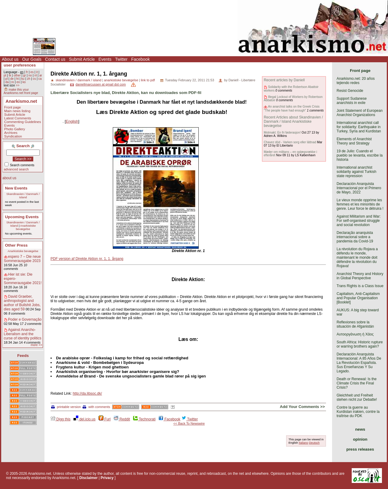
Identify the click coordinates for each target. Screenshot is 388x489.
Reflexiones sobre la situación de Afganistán (355, 324)
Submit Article (82, 59)
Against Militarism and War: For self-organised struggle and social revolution (359, 220)
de (12, 78)
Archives (11, 132)
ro (12, 82)
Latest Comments (17, 118)
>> (17, 85)
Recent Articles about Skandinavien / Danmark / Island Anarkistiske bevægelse (293, 121)
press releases (360, 449)
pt (5, 75)
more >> (36, 345)
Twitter (121, 59)
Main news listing (17, 111)
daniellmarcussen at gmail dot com (101, 84)
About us (10, 59)
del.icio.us (84, 419)
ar (40, 75)
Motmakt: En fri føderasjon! (282, 132)
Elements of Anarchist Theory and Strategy (354, 141)
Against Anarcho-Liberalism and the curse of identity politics (22, 334)
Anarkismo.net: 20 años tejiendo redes (356, 80)
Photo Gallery (14, 129)
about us (9, 178)
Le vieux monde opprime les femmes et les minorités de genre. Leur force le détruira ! (360, 204)
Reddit (122, 419)
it (37, 72)
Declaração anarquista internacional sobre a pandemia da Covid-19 (355, 237)
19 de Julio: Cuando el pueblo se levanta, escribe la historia (360, 155)
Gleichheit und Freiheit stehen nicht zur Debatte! (357, 397)
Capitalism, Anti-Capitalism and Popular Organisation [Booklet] (358, 298)
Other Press (16, 245)
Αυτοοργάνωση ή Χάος (355, 334)
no (30, 75)
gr (24, 75)
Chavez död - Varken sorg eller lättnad (290, 142)
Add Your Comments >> (302, 406)
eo (18, 82)
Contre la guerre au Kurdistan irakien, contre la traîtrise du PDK (358, 411)
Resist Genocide (350, 91)
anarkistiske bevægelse (121, 80)
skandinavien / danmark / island (78, 80)
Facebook (140, 59)
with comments (96, 407)
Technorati (144, 419)
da (6, 82)
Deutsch (314, 442)
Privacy (107, 478)
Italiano (303, 442)
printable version (66, 407)
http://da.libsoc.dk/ (87, 393)
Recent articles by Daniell (284, 80)
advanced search (16, 169)
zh (28, 78)
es (32, 72)
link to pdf (148, 80)
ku (22, 78)
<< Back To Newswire (189, 423)
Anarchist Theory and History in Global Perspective (360, 276)
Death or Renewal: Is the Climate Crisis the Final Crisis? (357, 383)
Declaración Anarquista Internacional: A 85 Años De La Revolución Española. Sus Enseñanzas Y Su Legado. (359, 362)
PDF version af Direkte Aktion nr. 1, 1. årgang (87, 259)
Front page (12, 107)
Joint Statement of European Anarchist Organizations (360, 112)
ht (17, 78)
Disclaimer (88, 478)
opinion (360, 439)
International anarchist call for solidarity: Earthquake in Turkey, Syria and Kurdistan (359, 127)
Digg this (60, 419)
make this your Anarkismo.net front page (21, 91)
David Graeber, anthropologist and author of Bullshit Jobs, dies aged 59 (22, 302)
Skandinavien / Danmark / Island (23, 195)
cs (34, 78)
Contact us (55, 59)
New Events (16, 188)
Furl (105, 419)
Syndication (13, 136)
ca (40, 78)
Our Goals (31, 59)
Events (105, 59)
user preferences (20, 65)
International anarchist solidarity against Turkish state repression (356, 171)
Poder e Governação (25, 319)
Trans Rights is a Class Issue (360, 286)
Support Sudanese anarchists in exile (352, 100)
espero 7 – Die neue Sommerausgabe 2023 (22, 258)
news (360, 429)
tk (10, 75)
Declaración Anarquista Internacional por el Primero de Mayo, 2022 (359, 188)
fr (27, 72)
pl (6, 78)
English (72, 121)
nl (35, 75)
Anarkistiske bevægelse (26, 227)
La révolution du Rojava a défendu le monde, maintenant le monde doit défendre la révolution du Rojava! (357, 257)
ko (24, 82)
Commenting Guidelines (22, 122)
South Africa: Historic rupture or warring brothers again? (360, 344)
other (17, 75)
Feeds (23, 355)
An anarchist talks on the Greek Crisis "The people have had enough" (291, 108)
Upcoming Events (22, 217)
